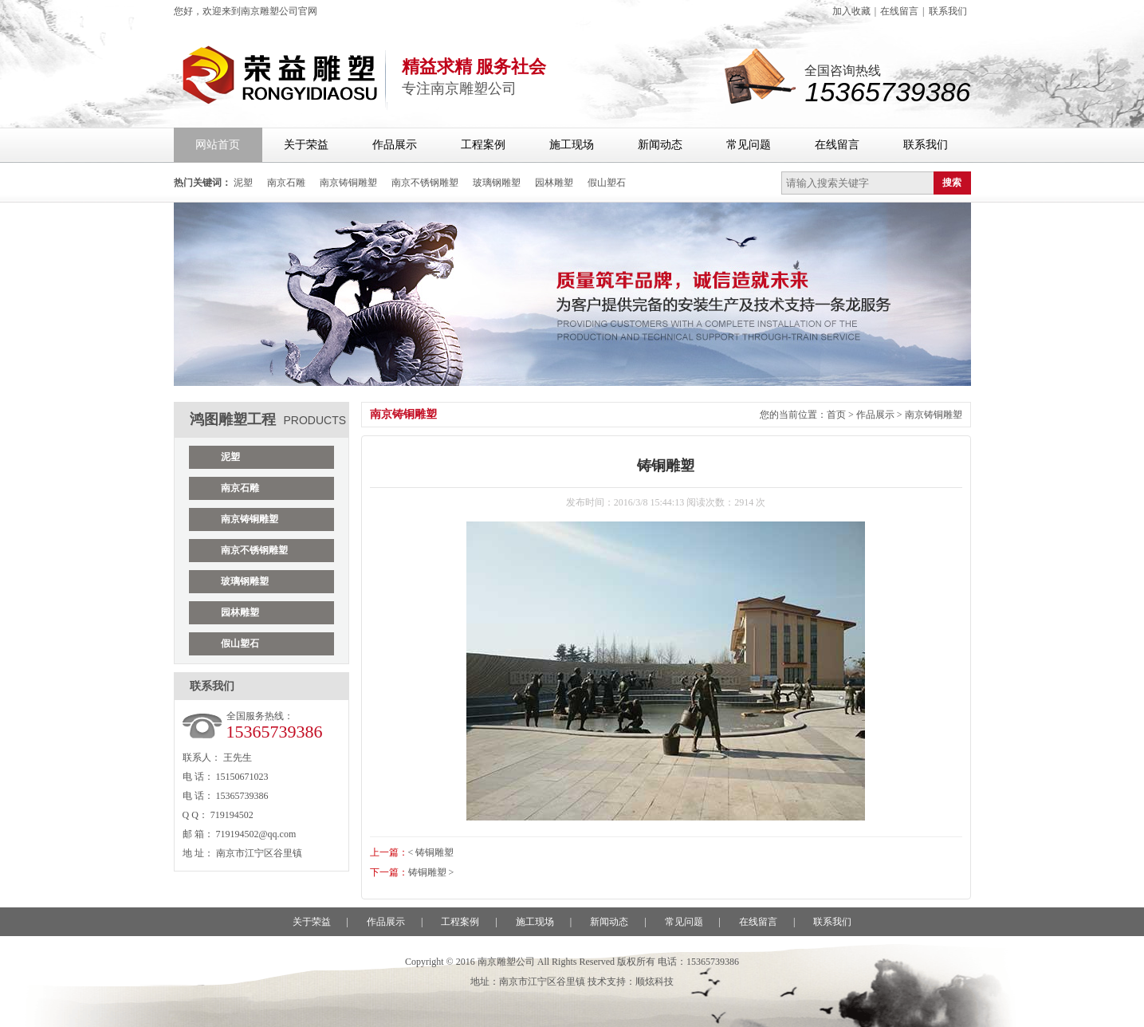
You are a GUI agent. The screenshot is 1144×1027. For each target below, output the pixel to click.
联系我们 (948, 11)
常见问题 (748, 145)
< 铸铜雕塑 (431, 852)
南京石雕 (286, 182)
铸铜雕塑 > (431, 872)
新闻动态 (660, 145)
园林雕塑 (554, 182)
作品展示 (394, 145)
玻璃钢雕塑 (497, 182)
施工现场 (571, 145)
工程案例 (483, 145)
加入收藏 (851, 11)
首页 (836, 414)
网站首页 (217, 145)
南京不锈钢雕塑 (424, 182)
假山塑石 (607, 182)
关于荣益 (306, 145)
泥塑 (243, 182)
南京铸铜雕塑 (348, 182)
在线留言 (899, 11)
